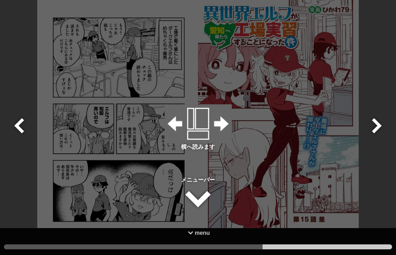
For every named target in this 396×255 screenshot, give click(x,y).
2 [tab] (198, 246)
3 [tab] (68, 246)
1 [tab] (327, 246)
